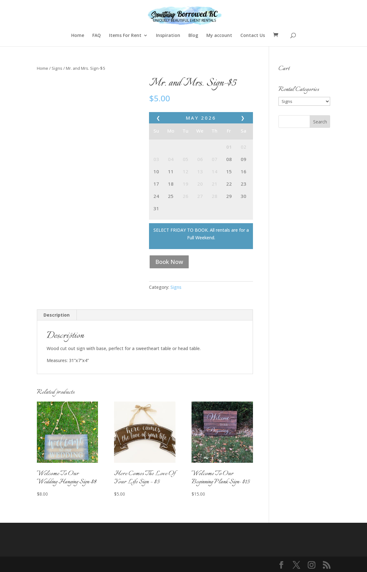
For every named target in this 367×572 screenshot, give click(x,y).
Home (77, 35)
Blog (193, 35)
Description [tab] (56, 315)
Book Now (169, 261)
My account (219, 35)
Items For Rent (125, 35)
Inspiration (168, 35)
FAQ (96, 35)
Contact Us (252, 35)
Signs (57, 68)
